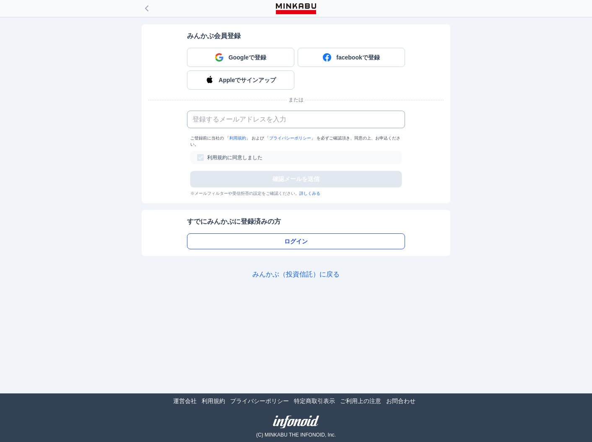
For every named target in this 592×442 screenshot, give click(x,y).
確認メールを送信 (296, 179)
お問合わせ (400, 401)
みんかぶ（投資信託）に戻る (296, 274)
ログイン (296, 241)
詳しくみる (309, 193)
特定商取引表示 (314, 401)
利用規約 (237, 138)
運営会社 (185, 401)
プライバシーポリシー (290, 138)
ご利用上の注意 (360, 401)
